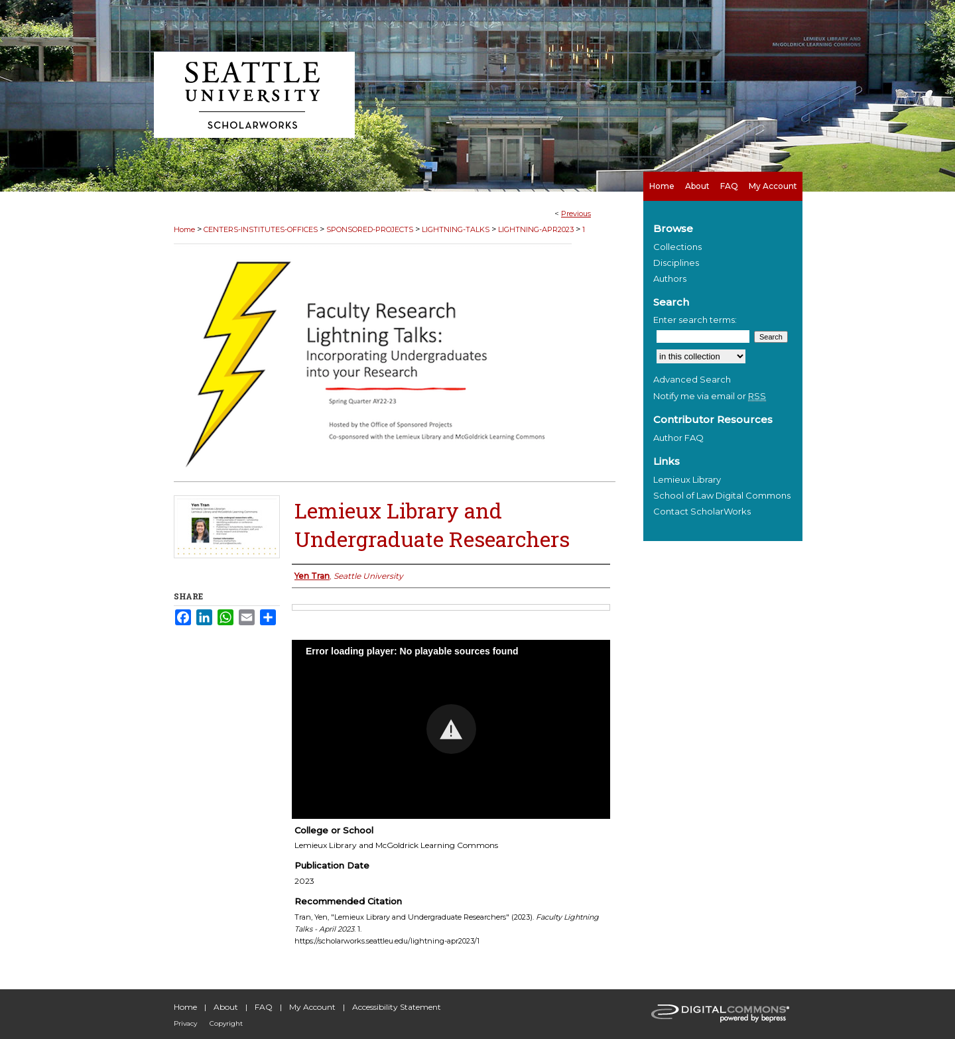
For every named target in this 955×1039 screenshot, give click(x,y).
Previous (576, 213)
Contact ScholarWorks (702, 511)
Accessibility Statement (396, 1007)
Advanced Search (692, 379)
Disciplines (676, 262)
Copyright (226, 1023)
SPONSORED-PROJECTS (369, 229)
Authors (669, 278)
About (226, 1007)
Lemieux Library (687, 479)
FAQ (264, 1007)
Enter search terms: (695, 319)
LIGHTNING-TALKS (455, 229)
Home (184, 229)
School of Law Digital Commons (722, 495)
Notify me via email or (709, 396)
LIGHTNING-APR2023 (536, 229)
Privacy (185, 1023)
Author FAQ (678, 437)
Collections (677, 246)
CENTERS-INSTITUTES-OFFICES (261, 229)
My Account (312, 1007)
